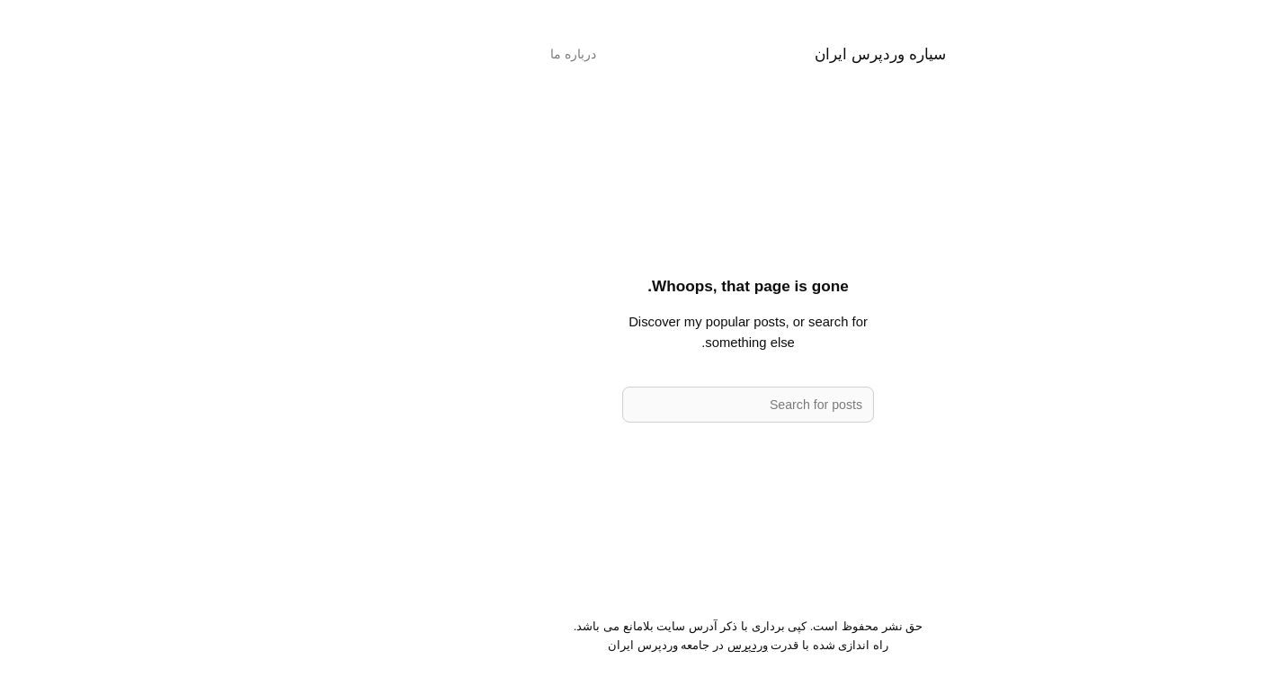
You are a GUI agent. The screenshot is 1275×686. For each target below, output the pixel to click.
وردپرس (637, 645)
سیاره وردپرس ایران (769, 54)
